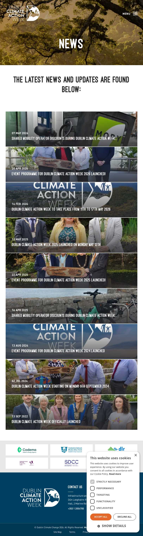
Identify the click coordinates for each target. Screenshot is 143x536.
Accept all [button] (100, 516)
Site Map (58, 532)
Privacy (86, 532)
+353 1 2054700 (76, 508)
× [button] (135, 455)
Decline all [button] (125, 516)
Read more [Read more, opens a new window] (115, 473)
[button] (113, 526)
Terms (72, 532)
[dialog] (113, 492)
